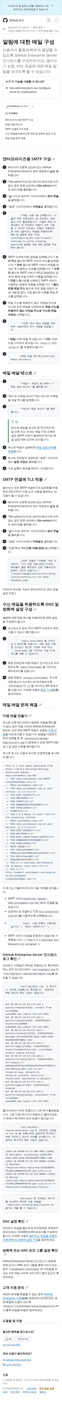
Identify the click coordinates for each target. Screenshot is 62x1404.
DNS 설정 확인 (15, 1221)
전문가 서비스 (29, 1391)
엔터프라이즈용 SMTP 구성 (29, 158)
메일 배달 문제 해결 (22, 704)
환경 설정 (38, 27)
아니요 (23, 1338)
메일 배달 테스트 (19, 373)
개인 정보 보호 (46, 1388)
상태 (5, 1391)
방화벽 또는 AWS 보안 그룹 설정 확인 (30, 1252)
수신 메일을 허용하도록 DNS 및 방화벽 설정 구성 (31, 606)
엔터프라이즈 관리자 (18, 27)
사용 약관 (32, 1388)
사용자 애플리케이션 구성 (21, 30)
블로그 (43, 1391)
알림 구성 (46, 690)
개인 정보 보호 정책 (11, 1344)
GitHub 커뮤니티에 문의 (17, 1359)
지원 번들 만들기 (17, 716)
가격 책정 (15, 1391)
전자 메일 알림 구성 (48, 30)
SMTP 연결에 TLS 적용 (25, 479)
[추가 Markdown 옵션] (32, 106)
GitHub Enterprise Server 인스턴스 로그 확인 (30, 956)
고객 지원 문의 (15, 1287)
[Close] (52, 5)
